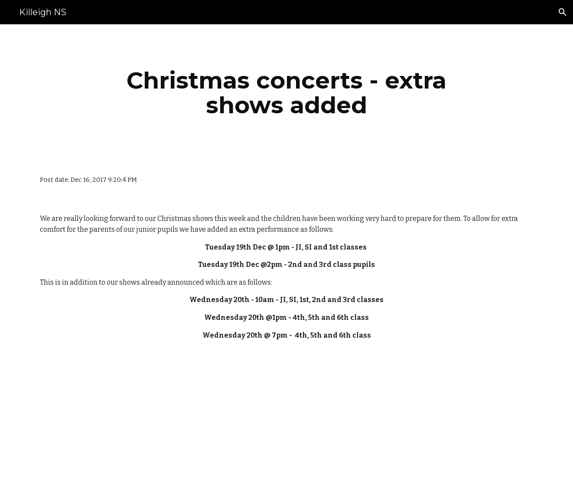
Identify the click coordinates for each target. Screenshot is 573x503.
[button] (562, 12)
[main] (286, 92)
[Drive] (244, 414)
